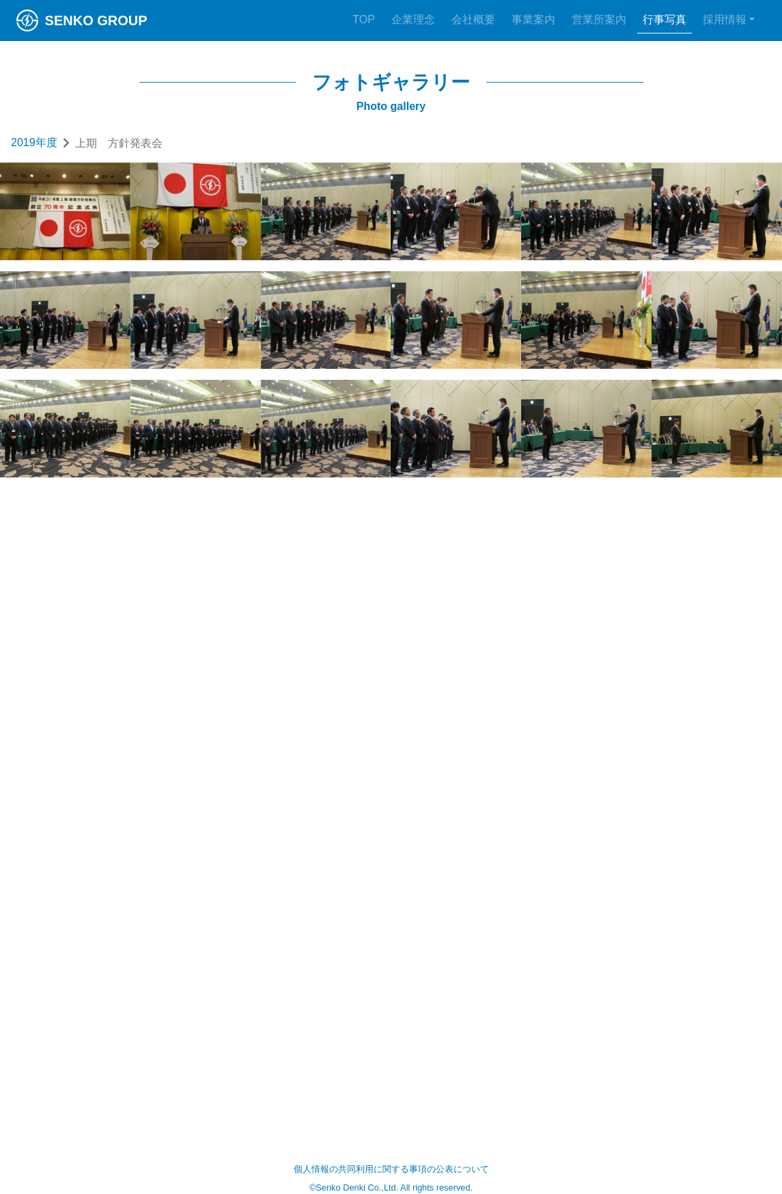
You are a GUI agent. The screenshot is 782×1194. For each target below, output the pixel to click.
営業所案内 (599, 19)
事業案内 (533, 19)
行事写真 (664, 19)
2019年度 (34, 142)
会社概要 (473, 19)
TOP (363, 19)
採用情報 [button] (724, 19)
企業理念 (413, 19)
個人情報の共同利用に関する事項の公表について (391, 1169)
